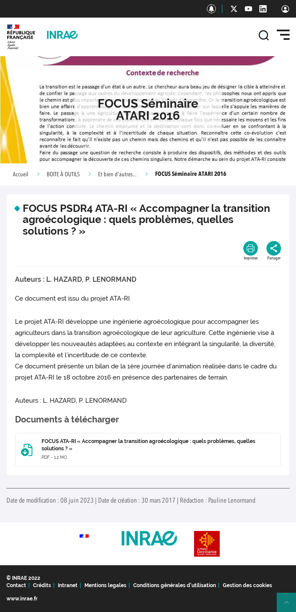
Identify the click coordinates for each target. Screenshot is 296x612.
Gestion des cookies (247, 585)
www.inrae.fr (22, 599)
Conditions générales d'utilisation (174, 585)
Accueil (20, 175)
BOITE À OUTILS (63, 175)
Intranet (68, 585)
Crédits (42, 585)
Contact (16, 585)
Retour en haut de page (290, 606)
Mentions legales (105, 585)
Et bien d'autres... (117, 175)
